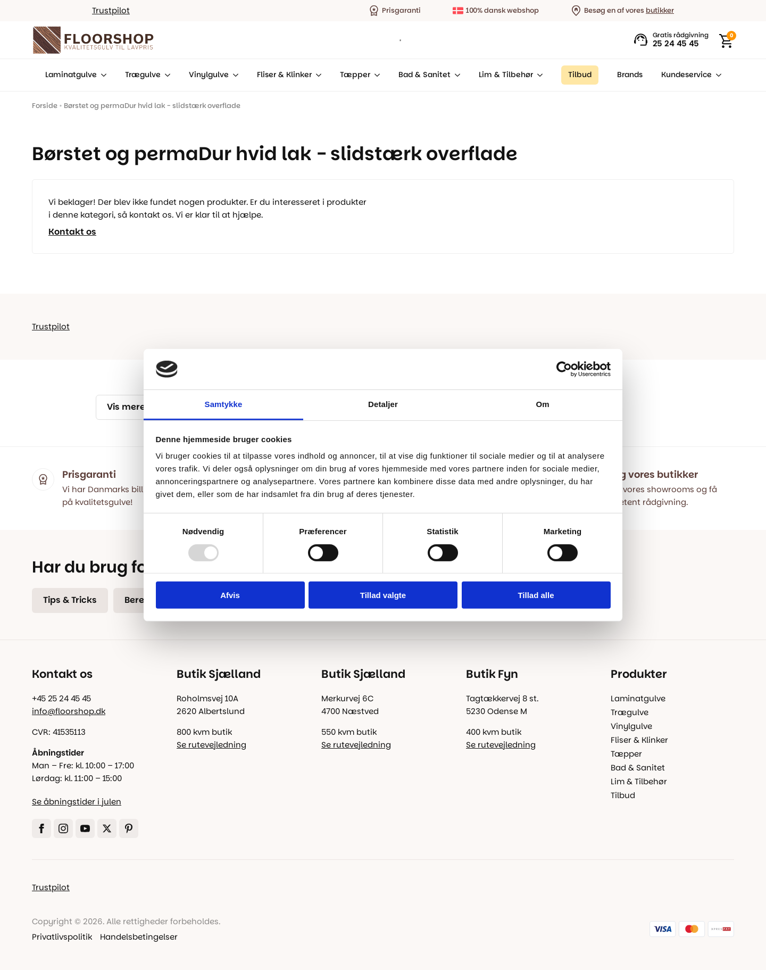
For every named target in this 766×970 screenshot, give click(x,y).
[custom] (128, 828)
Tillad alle (536, 595)
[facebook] (41, 828)
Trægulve (143, 75)
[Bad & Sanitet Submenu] (455, 75)
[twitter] (106, 828)
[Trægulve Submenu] (165, 75)
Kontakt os (72, 232)
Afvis (230, 595)
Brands (630, 75)
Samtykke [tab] (224, 404)
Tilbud (623, 795)
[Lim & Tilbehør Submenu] (538, 75)
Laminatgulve (71, 75)
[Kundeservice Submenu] (716, 75)
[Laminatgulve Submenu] (101, 75)
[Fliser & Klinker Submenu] (316, 75)
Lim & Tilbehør (506, 75)
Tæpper (355, 75)
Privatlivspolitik (62, 937)
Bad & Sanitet (424, 75)
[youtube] (85, 828)
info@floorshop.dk (68, 711)
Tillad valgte (383, 595)
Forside (44, 105)
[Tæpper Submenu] (375, 75)
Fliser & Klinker (284, 75)
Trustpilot (111, 10)
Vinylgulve (209, 75)
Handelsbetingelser (139, 937)
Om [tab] (542, 404)
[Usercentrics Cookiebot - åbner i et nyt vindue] (564, 369)
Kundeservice (686, 75)
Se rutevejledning (211, 745)
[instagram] (63, 828)
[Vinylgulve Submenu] (233, 75)
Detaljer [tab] (383, 404)
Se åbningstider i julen (76, 802)
